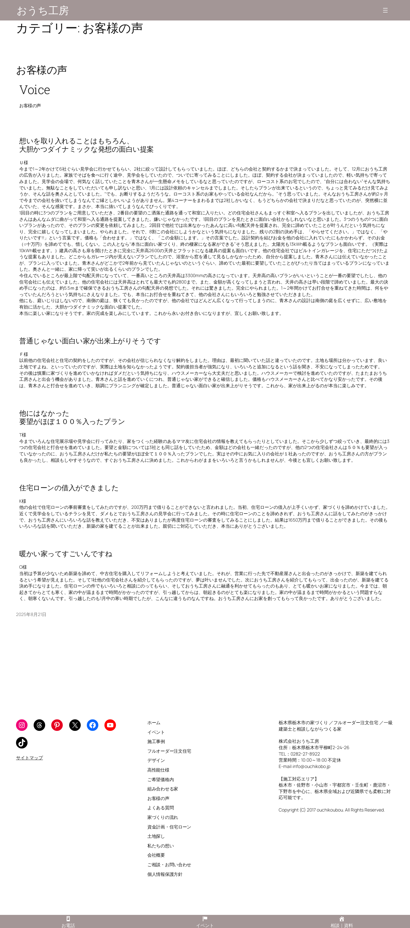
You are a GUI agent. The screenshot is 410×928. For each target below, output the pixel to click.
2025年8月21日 (31, 614)
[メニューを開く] (385, 10)
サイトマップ (29, 758)
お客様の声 (41, 70)
